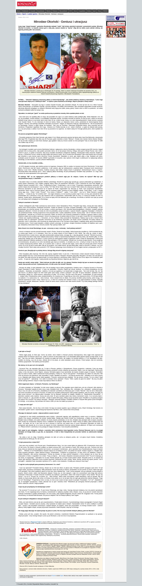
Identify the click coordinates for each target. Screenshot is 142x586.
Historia (48, 11)
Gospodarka (82, 11)
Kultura (89, 11)
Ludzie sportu (32, 14)
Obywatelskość (63, 11)
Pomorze (55, 11)
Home (18, 11)
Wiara (99, 11)
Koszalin (33, 11)
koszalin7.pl (54, 584)
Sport (94, 11)
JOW (70, 11)
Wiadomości (25, 11)
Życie (75, 11)
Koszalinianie (40, 11)
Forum (53, 575)
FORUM (105, 11)
